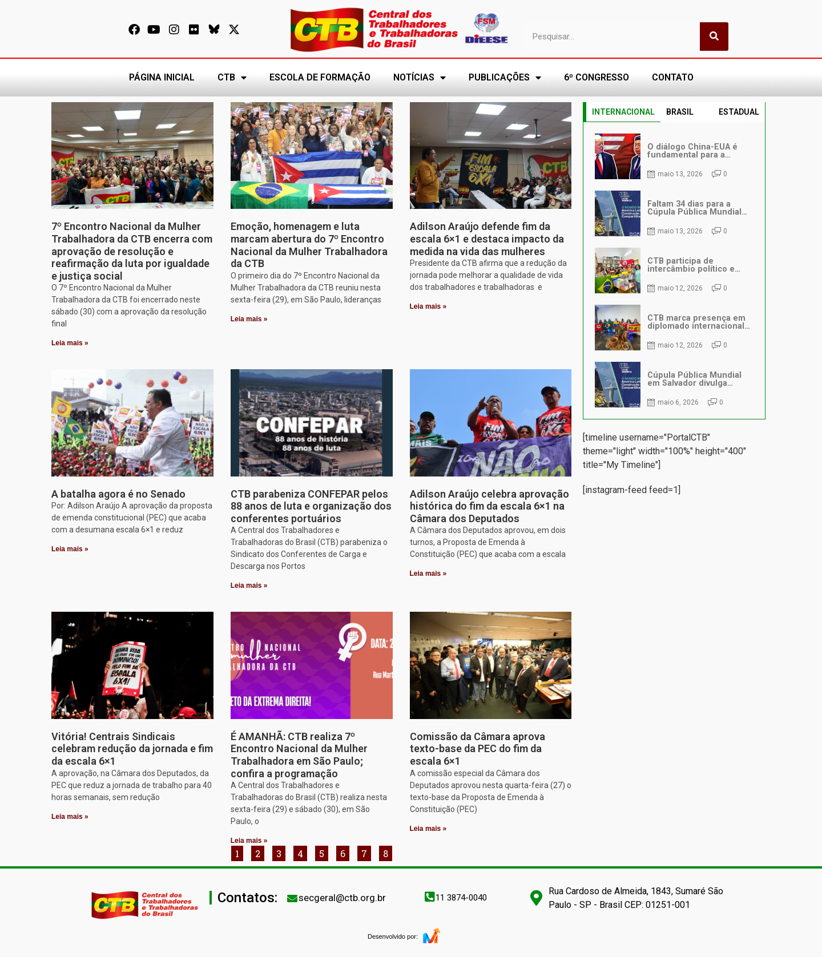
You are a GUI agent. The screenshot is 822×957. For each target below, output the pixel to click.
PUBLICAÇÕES (505, 77)
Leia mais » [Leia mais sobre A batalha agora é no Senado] (69, 549)
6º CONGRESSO (596, 77)
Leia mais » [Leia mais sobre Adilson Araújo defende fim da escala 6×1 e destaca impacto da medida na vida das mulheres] (428, 306)
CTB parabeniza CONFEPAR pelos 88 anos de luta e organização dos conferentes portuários (311, 506)
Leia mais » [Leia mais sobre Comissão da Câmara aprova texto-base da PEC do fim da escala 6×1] (428, 829)
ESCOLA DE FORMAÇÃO (319, 77)
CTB (232, 77)
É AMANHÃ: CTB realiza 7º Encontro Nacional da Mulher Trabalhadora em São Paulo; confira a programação (299, 755)
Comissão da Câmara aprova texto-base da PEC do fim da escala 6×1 (477, 748)
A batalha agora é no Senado (118, 494)
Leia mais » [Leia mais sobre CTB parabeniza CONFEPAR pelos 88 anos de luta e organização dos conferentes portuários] (249, 585)
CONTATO (673, 77)
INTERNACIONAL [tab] (623, 111)
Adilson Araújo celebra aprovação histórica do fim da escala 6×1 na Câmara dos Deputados (489, 506)
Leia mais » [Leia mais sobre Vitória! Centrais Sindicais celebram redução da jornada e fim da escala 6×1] (69, 817)
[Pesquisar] (714, 36)
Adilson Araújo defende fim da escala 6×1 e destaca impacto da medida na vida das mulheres (487, 238)
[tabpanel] (674, 270)
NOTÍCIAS (419, 77)
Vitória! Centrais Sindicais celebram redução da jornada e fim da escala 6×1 (132, 748)
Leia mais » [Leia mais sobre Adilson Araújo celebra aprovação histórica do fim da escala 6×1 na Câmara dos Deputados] (428, 574)
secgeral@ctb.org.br (342, 897)
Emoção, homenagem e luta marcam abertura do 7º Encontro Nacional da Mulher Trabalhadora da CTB (309, 244)
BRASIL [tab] (680, 111)
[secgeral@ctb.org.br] (292, 898)
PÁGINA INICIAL (162, 77)
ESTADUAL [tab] (739, 111)
